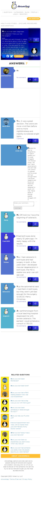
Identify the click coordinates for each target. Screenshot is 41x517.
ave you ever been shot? (20, 385)
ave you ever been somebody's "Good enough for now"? (20, 409)
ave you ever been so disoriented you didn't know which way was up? (20, 441)
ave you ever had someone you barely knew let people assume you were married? (20, 450)
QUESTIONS (8, 12)
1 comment (20, 138)
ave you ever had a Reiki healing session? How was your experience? (19, 394)
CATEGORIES (18, 12)
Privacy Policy (27, 479)
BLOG (27, 12)
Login (15, 14)
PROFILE (34, 12)
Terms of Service (15, 479)
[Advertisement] (20, 102)
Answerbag (5, 479)
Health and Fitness (9, 23)
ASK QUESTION (33, 18)
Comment (17, 208)
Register (23, 14)
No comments (21, 77)
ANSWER (19, 56)
